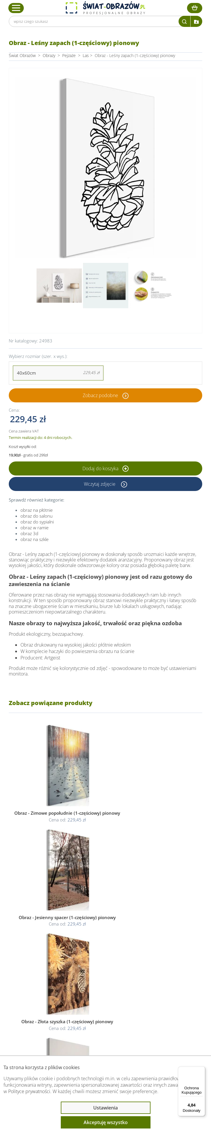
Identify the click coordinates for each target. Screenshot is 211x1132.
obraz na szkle (34, 539)
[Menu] (201, 1070)
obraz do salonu (36, 516)
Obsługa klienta (34, 975)
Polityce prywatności (29, 1091)
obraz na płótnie (36, 510)
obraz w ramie (34, 527)
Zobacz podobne (100, 395)
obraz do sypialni (37, 522)
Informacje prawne (38, 991)
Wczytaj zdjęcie (100, 484)
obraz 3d (29, 533)
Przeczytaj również (38, 1006)
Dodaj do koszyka (105, 468)
